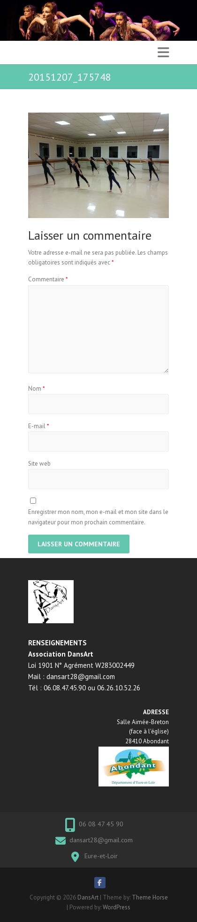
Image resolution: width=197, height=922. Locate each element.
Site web (39, 464)
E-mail (38, 426)
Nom (36, 389)
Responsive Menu (163, 53)
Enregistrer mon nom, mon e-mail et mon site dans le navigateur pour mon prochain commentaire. (98, 517)
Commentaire (48, 279)
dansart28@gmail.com (101, 840)
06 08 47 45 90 (101, 824)
